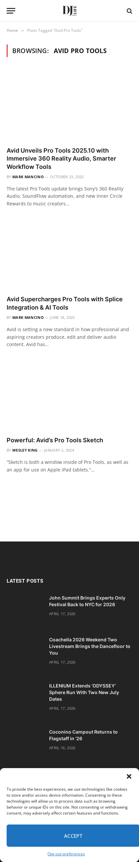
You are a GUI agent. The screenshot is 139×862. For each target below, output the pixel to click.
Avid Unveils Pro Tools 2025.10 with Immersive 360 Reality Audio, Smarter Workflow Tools (61, 158)
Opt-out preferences (66, 854)
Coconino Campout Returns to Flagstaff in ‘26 (83, 735)
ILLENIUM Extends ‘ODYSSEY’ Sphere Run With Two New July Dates (84, 692)
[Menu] (11, 10)
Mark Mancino (28, 176)
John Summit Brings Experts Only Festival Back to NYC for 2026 (87, 601)
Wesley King (25, 450)
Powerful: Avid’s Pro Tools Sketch (55, 440)
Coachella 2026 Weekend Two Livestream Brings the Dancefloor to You (89, 646)
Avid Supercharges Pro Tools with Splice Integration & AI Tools (65, 303)
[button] (129, 776)
